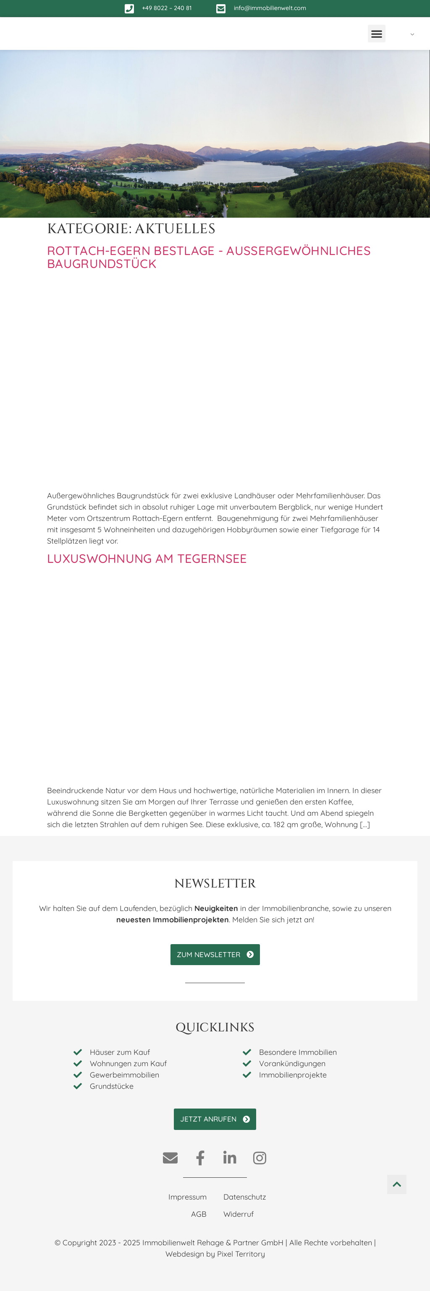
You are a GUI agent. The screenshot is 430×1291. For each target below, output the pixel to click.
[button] (376, 33)
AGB (199, 1214)
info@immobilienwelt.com (270, 8)
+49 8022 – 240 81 (166, 8)
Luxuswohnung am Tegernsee (147, 558)
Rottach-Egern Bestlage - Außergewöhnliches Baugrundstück (209, 257)
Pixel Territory (241, 1254)
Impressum (187, 1197)
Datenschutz (244, 1197)
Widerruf (238, 1214)
